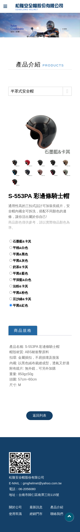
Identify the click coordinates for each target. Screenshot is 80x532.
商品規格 (23, 330)
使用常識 (15, 514)
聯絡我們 (56, 514)
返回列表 (40, 415)
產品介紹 (56, 507)
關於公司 (15, 507)
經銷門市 (36, 514)
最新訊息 (36, 507)
